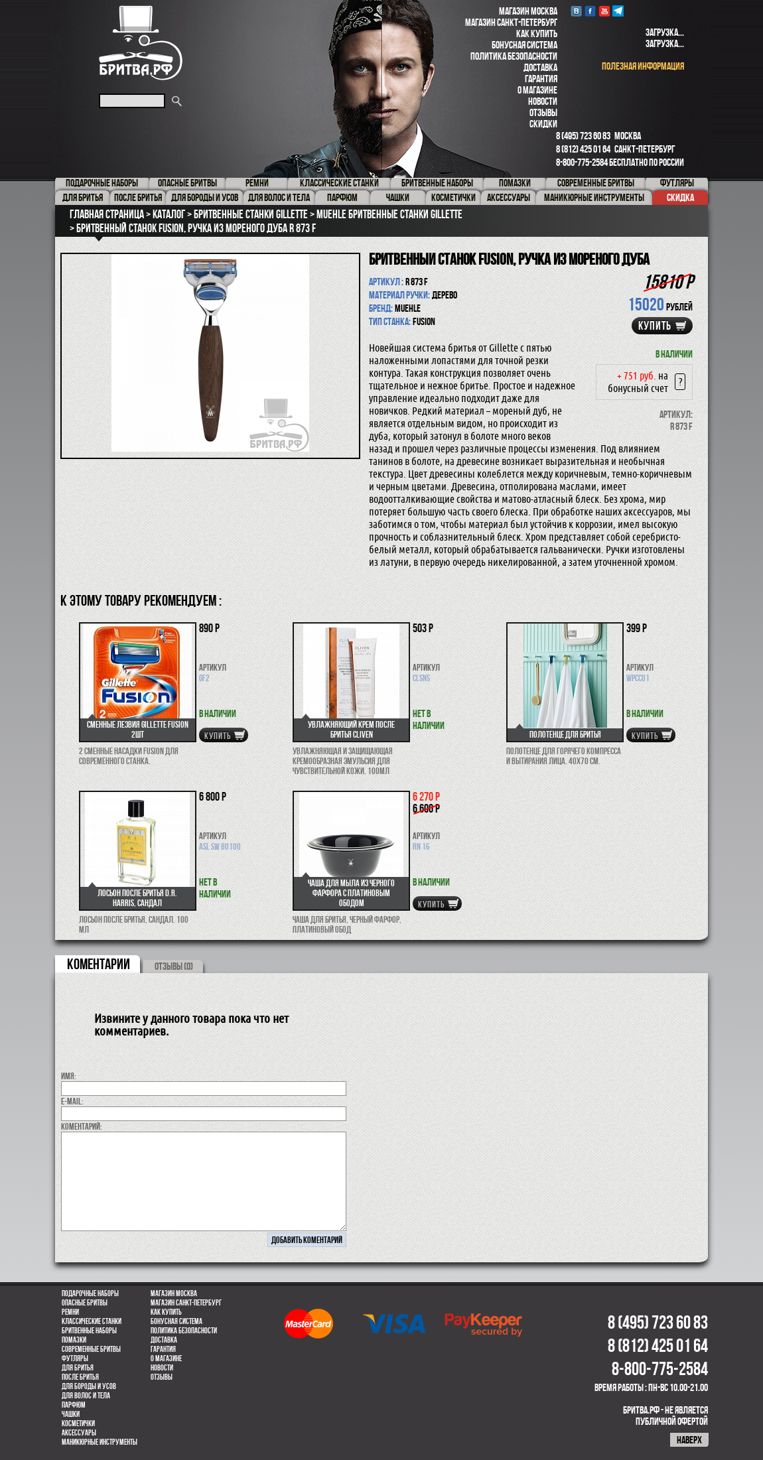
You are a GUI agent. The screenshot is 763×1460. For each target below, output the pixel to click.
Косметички (78, 1423)
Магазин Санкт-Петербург (511, 22)
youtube (604, 11)
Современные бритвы (91, 1349)
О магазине (537, 90)
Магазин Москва (528, 11)
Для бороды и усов (89, 1386)
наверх (689, 1439)
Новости (542, 101)
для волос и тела (86, 1395)
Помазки (74, 1340)
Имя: (68, 1076)
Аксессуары (79, 1432)
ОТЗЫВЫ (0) (174, 966)
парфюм (74, 1405)
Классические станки (91, 1321)
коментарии (98, 963)
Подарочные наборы (90, 1293)
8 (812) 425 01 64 (583, 149)
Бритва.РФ (140, 42)
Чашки (71, 1414)
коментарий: (81, 1126)
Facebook (590, 11)
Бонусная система (524, 44)
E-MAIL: (72, 1101)
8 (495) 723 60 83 (583, 135)
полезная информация (643, 66)
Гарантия (541, 78)
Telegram (618, 11)
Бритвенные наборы (89, 1330)
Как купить (536, 33)
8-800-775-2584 (582, 162)
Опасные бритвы (84, 1302)
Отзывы (543, 112)
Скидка (680, 197)
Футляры (75, 1358)
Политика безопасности (513, 56)
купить (654, 325)
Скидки (543, 123)
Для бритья (78, 1367)
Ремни (70, 1312)
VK (576, 11)
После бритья (80, 1377)
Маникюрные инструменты (99, 1442)
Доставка (540, 67)
